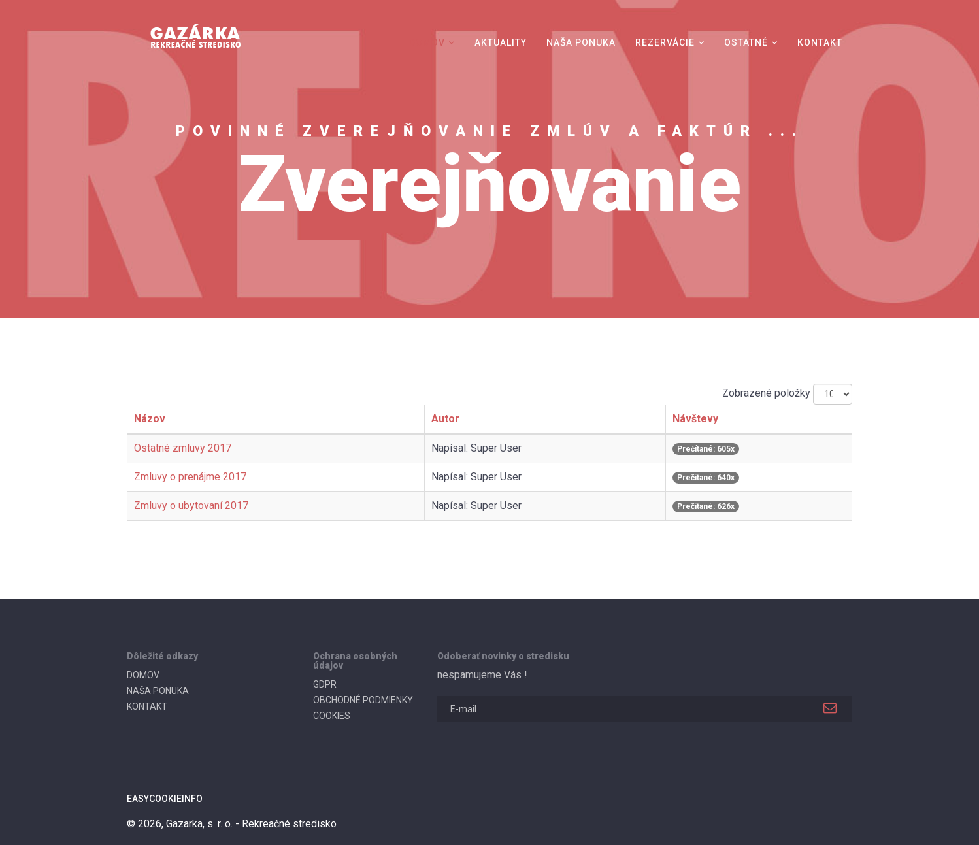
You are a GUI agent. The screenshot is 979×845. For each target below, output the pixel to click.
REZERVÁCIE (665, 42)
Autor (445, 418)
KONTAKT (819, 42)
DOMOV (427, 42)
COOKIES (331, 715)
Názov (149, 418)
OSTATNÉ (746, 42)
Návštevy (695, 418)
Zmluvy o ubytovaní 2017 (191, 505)
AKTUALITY (500, 42)
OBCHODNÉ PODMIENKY (363, 700)
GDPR (325, 684)
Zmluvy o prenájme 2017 (190, 477)
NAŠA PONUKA (581, 42)
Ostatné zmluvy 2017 (182, 448)
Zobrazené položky (766, 393)
